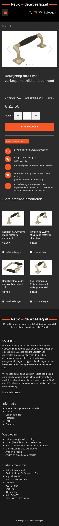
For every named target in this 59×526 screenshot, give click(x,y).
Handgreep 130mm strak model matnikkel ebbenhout (40, 235)
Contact (9, 411)
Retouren (10, 418)
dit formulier (11, 492)
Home (5, 26)
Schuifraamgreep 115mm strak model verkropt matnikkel (39, 284)
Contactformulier (14, 414)
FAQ (8, 421)
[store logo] (29, 4)
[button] (8, 49)
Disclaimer (11, 424)
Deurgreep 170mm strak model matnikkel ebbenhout (14, 235)
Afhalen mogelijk (14, 452)
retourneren (31, 165)
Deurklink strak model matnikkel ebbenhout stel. (13, 284)
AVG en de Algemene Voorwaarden (23, 408)
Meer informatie (11, 392)
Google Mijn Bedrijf (38, 327)
